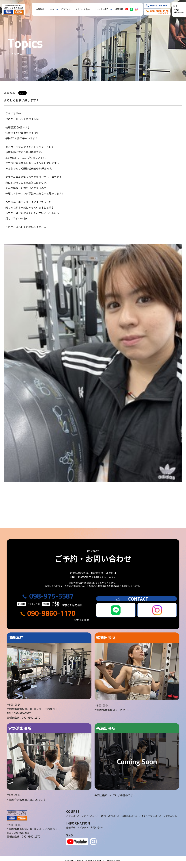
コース (52, 9)
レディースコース (90, 811)
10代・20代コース (110, 811)
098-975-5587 (51, 591)
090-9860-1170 (51, 609)
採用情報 (119, 9)
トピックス (82, 823)
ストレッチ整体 (83, 9)
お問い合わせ (97, 823)
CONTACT (136, 594)
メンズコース (72, 811)
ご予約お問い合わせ (178, 11)
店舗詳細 (40, 9)
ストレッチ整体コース (150, 811)
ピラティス (66, 9)
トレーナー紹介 (101, 9)
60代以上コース (129, 811)
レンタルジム (170, 811)
